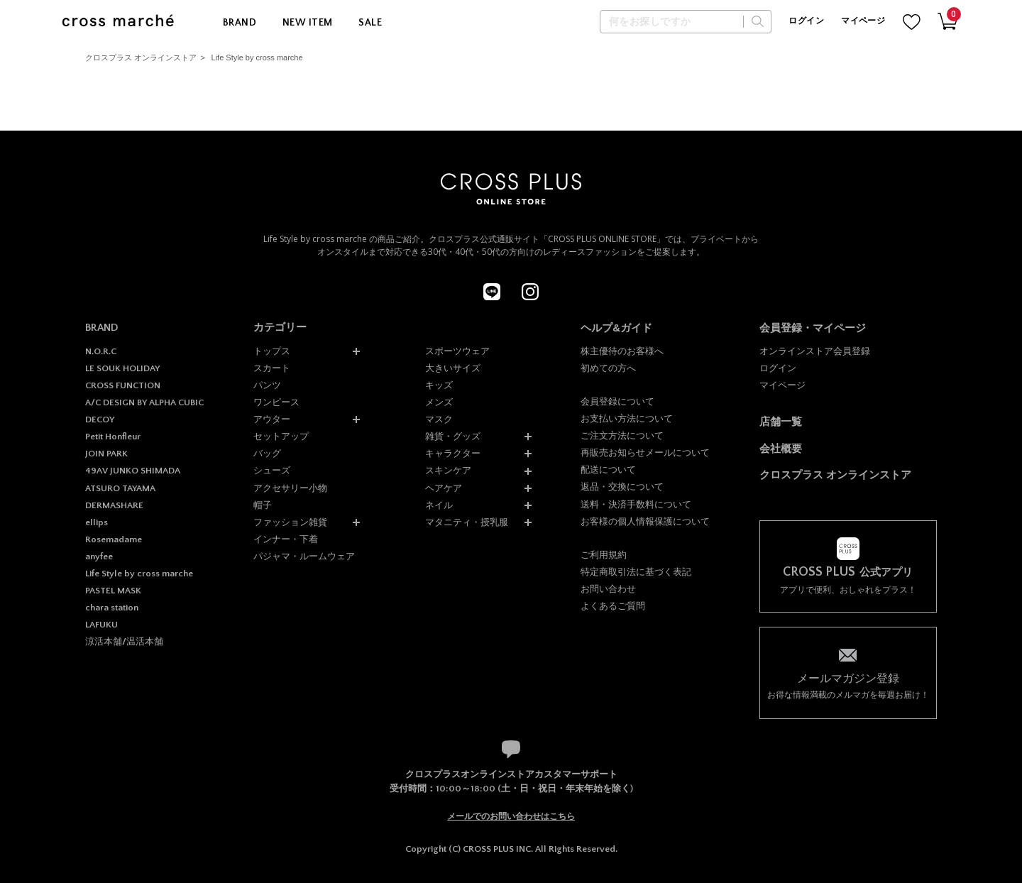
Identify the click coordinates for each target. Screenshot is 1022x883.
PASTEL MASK (113, 591)
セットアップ (281, 436)
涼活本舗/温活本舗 (124, 642)
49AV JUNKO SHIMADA (132, 471)
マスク (439, 419)
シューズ (271, 470)
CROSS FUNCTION (122, 385)
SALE (370, 22)
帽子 (262, 505)
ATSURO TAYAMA (120, 488)
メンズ (439, 402)
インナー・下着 (285, 539)
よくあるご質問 (613, 605)
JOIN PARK (106, 454)
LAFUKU (101, 625)
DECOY (99, 419)
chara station (111, 608)
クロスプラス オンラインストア (141, 57)
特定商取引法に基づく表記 (636, 571)
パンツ (267, 385)
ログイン (806, 21)
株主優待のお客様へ (622, 351)
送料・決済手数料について (636, 504)
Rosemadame (113, 539)
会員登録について (617, 401)
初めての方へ (608, 368)
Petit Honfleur (113, 437)
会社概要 (780, 448)
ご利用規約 (604, 554)
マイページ (863, 21)
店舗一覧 (780, 421)
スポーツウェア (457, 351)
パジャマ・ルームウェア (304, 556)
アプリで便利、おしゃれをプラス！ (848, 580)
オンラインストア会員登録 (814, 351)
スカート (271, 368)
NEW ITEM (307, 22)
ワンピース (276, 402)
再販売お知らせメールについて (645, 452)
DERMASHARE (114, 505)
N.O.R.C (100, 351)
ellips (96, 522)
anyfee (99, 556)
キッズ (439, 385)
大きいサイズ (452, 368)
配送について (608, 469)
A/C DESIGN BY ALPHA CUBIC (144, 402)
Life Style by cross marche (257, 57)
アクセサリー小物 (290, 488)
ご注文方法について (622, 435)
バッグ (267, 453)
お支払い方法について (627, 418)
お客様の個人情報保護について (645, 521)
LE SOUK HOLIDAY (122, 368)
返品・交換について (622, 486)
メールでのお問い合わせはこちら (511, 816)
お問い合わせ (608, 588)
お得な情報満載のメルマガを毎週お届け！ (848, 685)
